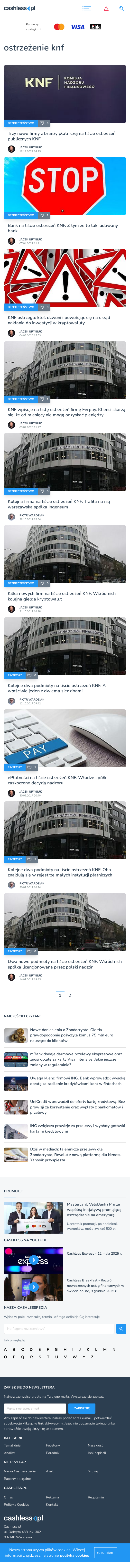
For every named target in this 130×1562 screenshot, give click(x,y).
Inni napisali (97, 1453)
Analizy (9, 1453)
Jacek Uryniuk (30, 147)
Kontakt (52, 1504)
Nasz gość (95, 1445)
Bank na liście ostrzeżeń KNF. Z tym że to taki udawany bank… (63, 228)
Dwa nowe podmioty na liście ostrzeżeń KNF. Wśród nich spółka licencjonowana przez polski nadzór (65, 964)
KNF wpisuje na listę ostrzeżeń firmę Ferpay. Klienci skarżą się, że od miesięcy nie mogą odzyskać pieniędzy (66, 412)
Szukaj (93, 1471)
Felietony (53, 1445)
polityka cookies (74, 1555)
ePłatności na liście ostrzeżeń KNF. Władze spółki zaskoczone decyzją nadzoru (57, 780)
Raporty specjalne (17, 1478)
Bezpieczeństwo (21, 123)
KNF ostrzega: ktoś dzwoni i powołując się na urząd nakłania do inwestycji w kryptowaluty (59, 320)
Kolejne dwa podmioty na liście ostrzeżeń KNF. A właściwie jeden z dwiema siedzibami (57, 688)
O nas (8, 1497)
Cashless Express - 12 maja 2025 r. (94, 1253)
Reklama (52, 1497)
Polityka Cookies (16, 1504)
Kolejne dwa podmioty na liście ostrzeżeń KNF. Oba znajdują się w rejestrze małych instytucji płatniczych (60, 872)
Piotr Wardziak (31, 515)
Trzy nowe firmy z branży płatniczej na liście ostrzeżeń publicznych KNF (61, 136)
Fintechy (15, 675)
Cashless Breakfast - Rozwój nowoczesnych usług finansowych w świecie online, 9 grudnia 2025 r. (95, 1285)
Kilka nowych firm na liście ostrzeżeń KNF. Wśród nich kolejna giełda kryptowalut (62, 596)
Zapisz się (82, 1408)
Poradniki (53, 1453)
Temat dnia (12, 1445)
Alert (50, 1471)
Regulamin (96, 1497)
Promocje (14, 1191)
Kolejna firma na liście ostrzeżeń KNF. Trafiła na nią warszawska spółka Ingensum (59, 504)
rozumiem (105, 1552)
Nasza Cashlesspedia (20, 1471)
